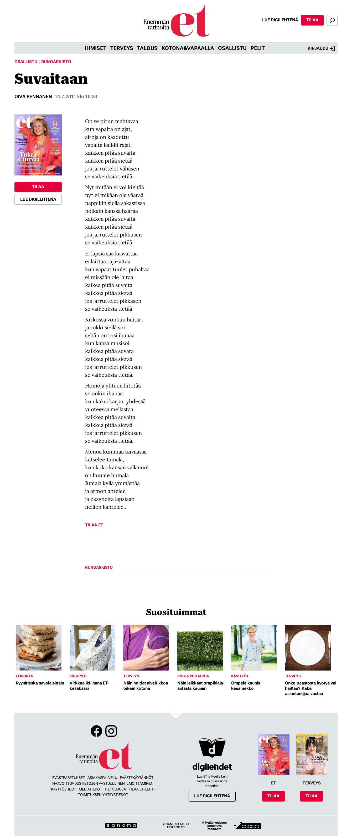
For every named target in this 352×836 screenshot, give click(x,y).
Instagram (111, 731)
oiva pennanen (33, 96)
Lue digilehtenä (280, 19)
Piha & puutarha (193, 676)
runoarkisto (99, 568)
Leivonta (24, 676)
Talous (147, 48)
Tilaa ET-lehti (142, 789)
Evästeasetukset (68, 777)
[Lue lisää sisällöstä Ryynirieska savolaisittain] (41, 648)
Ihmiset (95, 48)
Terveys (121, 48)
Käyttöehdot (63, 789)
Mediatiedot (90, 789)
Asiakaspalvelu (102, 777)
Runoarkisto (56, 61)
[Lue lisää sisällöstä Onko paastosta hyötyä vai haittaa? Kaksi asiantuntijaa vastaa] (310, 648)
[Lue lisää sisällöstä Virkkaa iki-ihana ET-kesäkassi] (95, 648)
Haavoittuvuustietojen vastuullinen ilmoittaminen (102, 783)
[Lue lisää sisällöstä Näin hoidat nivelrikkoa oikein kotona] (149, 648)
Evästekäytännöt (136, 777)
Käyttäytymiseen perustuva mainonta (214, 826)
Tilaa (312, 19)
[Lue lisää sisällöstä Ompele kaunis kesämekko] (256, 648)
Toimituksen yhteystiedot (103, 795)
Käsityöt (78, 676)
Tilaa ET (94, 524)
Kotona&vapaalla (188, 48)
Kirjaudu (321, 48)
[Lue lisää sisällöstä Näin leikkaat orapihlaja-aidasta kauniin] (203, 648)
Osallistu (232, 48)
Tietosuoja (115, 789)
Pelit (258, 48)
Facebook (96, 731)
